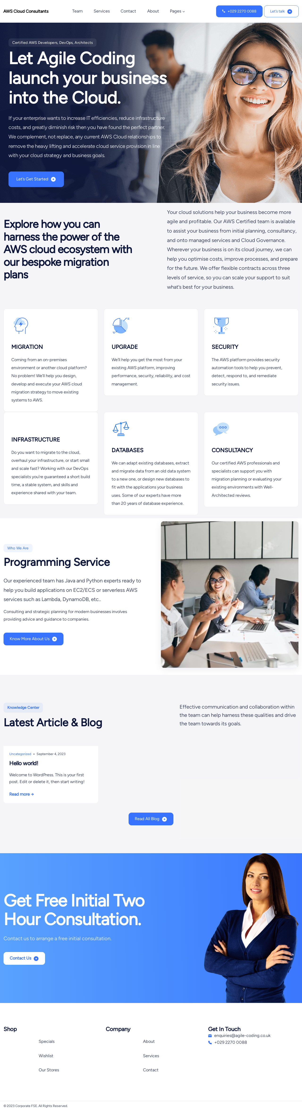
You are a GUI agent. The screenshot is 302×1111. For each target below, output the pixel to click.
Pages (175, 11)
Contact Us (20, 958)
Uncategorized (20, 754)
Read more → (21, 794)
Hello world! (23, 763)
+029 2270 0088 (241, 11)
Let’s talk (277, 11)
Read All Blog (147, 818)
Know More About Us (30, 638)
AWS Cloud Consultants (25, 11)
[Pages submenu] (183, 11)
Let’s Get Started (32, 179)
